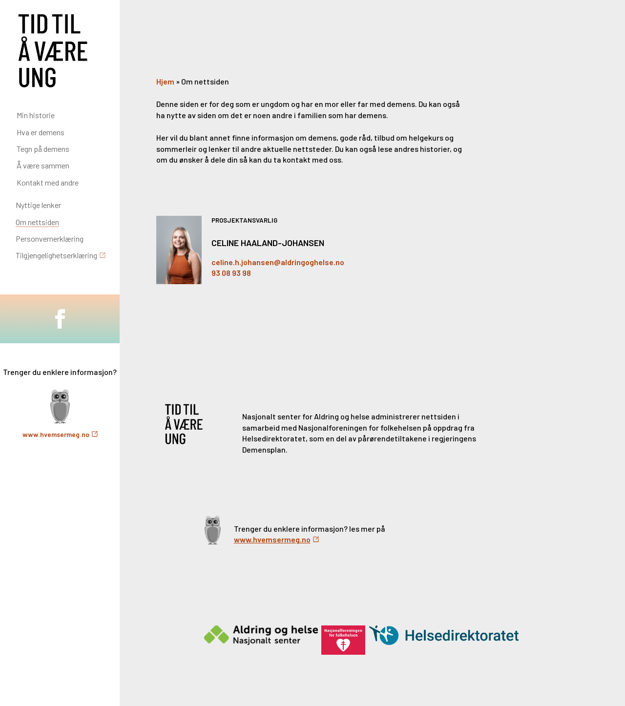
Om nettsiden (37, 222)
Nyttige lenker (38, 204)
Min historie (36, 115)
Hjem (165, 81)
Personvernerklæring (49, 238)
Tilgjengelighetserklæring (56, 255)
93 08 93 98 (231, 272)
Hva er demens (40, 132)
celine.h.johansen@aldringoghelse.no (277, 262)
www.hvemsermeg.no (55, 434)
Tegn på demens (43, 148)
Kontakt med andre (48, 182)
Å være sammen (43, 165)
